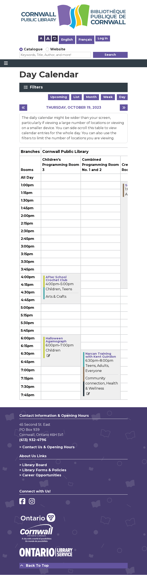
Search (110, 55)
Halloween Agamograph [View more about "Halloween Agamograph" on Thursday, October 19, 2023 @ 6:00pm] (56, 340)
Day (122, 97)
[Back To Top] (73, 565)
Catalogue (33, 49)
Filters (37, 87)
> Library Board (33, 465)
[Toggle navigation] (6, 63)
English (67, 39)
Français (85, 39)
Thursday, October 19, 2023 (73, 107)
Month (91, 97)
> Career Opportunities (40, 475)
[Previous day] (23, 107)
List (76, 97)
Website (57, 49)
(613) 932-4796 (32, 440)
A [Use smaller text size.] (41, 38)
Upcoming (58, 97)
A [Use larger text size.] (47, 38)
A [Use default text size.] (55, 38)
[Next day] (124, 107)
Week (108, 97)
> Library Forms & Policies (42, 470)
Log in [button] (103, 38)
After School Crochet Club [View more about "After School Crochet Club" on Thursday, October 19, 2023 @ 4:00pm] (56, 279)
